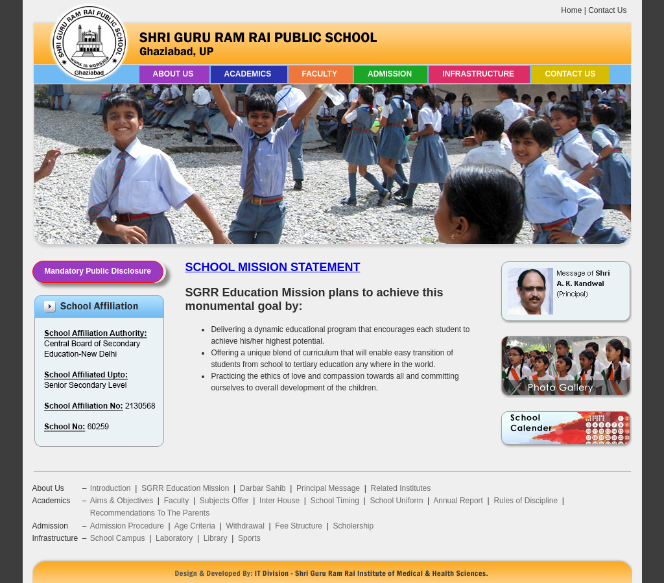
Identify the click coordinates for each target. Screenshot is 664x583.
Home (571, 10)
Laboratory (174, 538)
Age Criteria (194, 525)
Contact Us (607, 10)
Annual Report (458, 500)
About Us (174, 73)
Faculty (321, 73)
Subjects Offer (224, 500)
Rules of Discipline (525, 500)
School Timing (335, 500)
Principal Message (328, 488)
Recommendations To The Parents (149, 513)
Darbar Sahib (263, 488)
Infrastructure (479, 73)
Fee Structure (298, 525)
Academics (249, 73)
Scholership (353, 525)
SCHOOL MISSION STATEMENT (272, 267)
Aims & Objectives (121, 500)
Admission (391, 73)
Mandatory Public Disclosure (97, 271)
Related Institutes (401, 488)
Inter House (279, 500)
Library (216, 538)
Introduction (110, 488)
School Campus (117, 538)
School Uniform (396, 500)
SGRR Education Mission (185, 488)
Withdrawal (245, 525)
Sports (249, 538)
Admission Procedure (127, 525)
